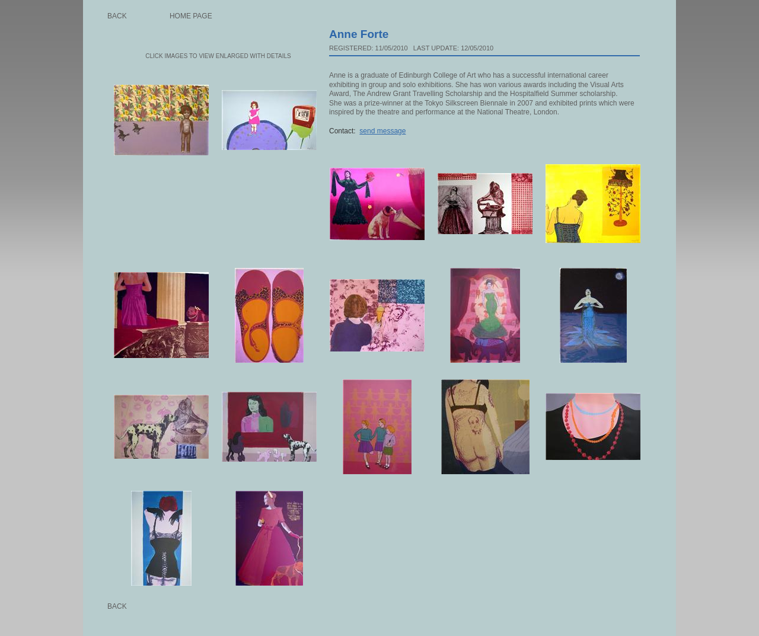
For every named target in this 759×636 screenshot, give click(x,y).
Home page (191, 16)
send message (382, 131)
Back (117, 16)
